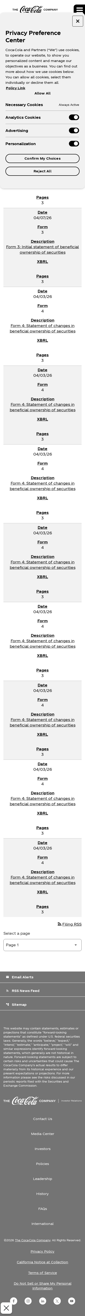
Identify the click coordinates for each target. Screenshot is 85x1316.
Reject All (42, 171)
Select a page (16, 933)
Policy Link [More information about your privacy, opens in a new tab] (15, 88)
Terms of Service (42, 1273)
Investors (43, 1149)
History (42, 1194)
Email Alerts (19, 977)
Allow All (42, 93)
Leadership (42, 1179)
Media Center (42, 1134)
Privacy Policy (42, 1251)
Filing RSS (69, 924)
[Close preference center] (78, 21)
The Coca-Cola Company (32, 1240)
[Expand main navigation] (79, 10)
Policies (42, 1164)
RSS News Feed (22, 991)
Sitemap (16, 1004)
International (42, 1224)
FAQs (42, 1209)
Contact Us (42, 1119)
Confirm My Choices (42, 158)
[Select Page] (42, 945)
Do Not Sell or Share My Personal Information (42, 1285)
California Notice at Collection (42, 1262)
